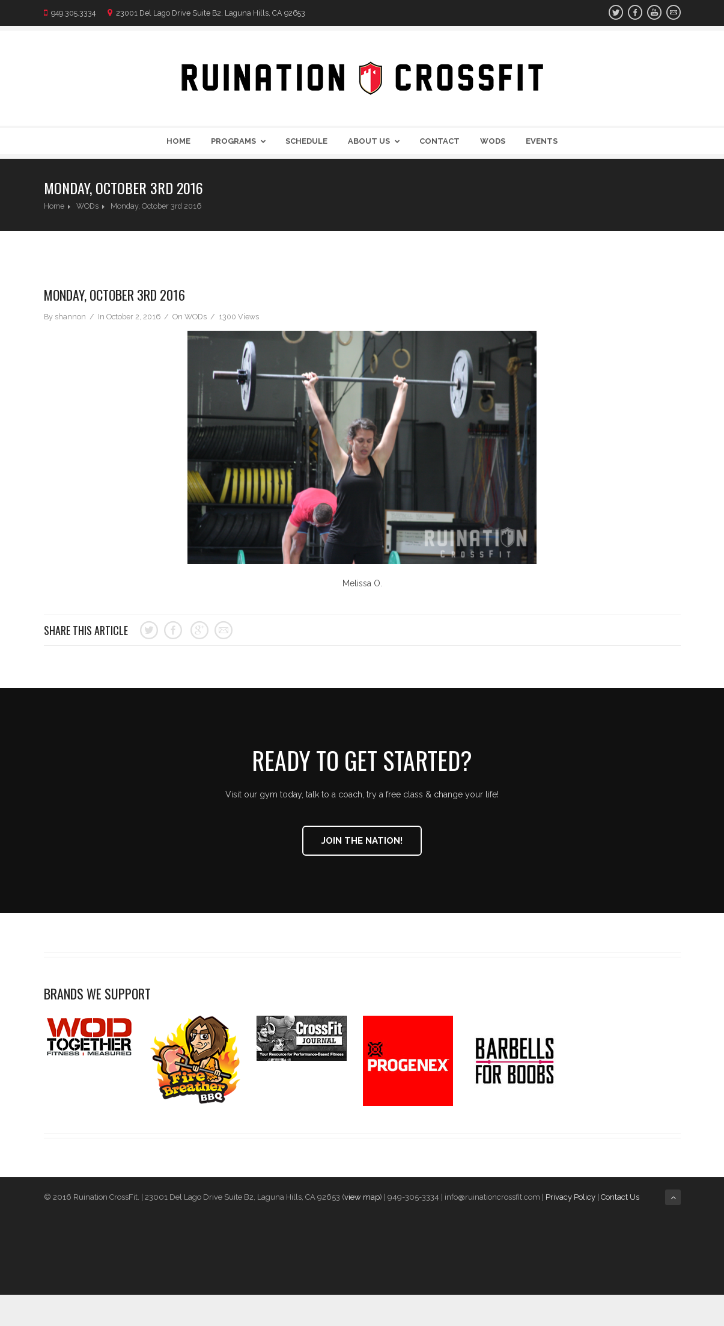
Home (178, 141)
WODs (492, 141)
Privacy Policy (570, 1197)
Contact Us (621, 1197)
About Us (376, 141)
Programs (240, 141)
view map (362, 1197)
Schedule (306, 141)
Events (542, 141)
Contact (439, 141)
